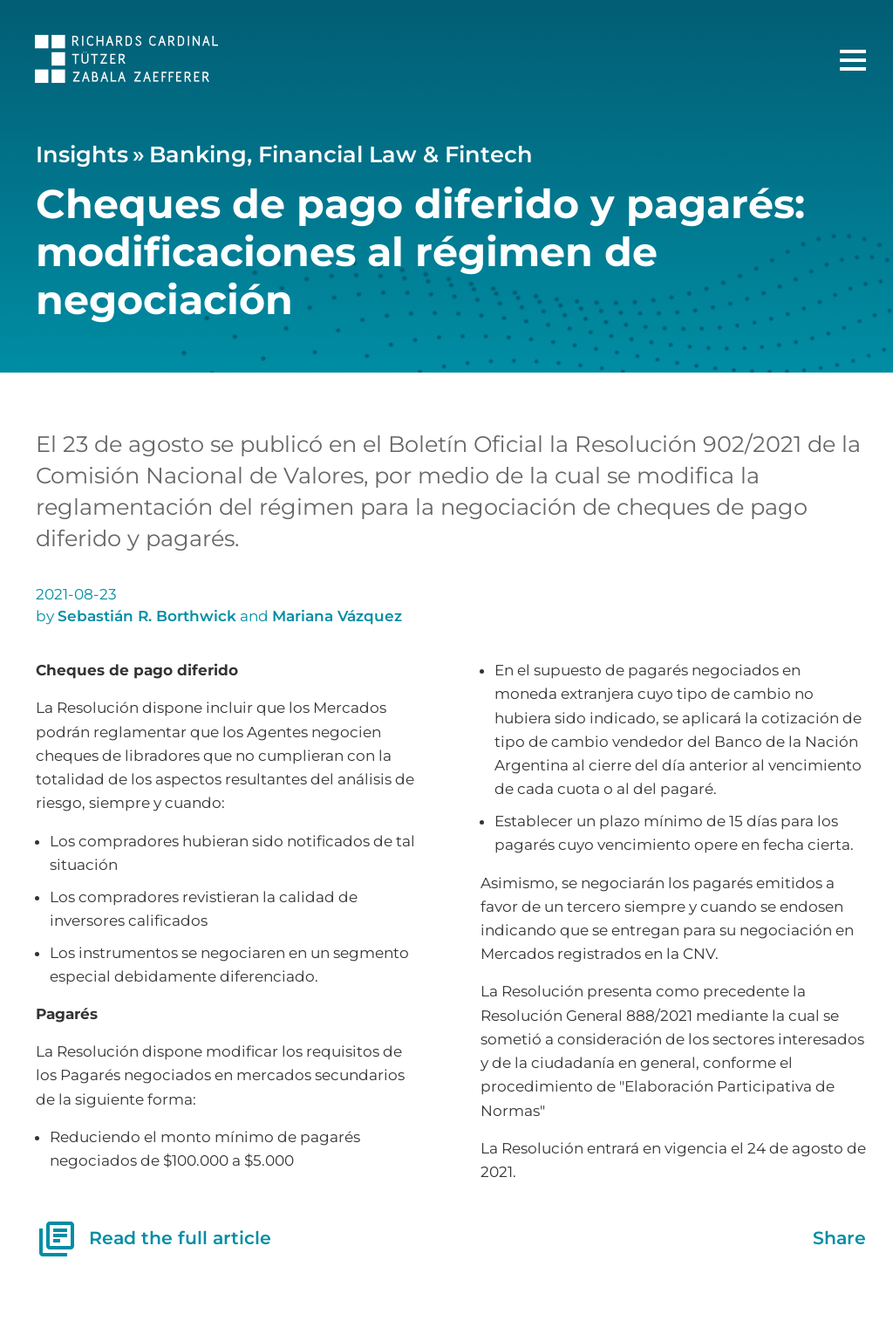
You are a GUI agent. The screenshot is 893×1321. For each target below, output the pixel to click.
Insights (82, 154)
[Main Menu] (853, 60)
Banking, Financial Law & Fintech (341, 154)
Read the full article (153, 1239)
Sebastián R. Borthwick (147, 616)
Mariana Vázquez (337, 616)
